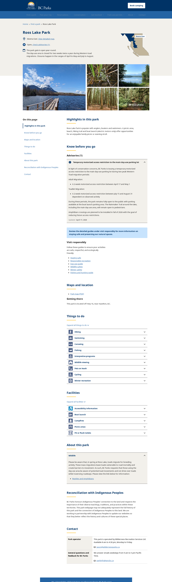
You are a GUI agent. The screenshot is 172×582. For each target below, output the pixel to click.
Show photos (136, 105)
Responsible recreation (80, 261)
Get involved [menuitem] (96, 15)
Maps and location (32, 139)
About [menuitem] (130, 15)
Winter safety (76, 269)
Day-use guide (76, 264)
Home (25, 24)
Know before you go (33, 132)
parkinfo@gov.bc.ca (105, 560)
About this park (31, 160)
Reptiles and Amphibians (83, 478)
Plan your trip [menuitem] (46, 15)
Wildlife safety (76, 266)
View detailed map (46, 39)
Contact (27, 174)
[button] (107, 162)
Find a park (35, 24)
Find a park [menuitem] (31, 15)
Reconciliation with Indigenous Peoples (41, 167)
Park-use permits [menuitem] (114, 15)
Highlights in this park (35, 126)
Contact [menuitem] (142, 15)
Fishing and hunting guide (81, 272)
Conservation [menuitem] (80, 15)
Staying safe (75, 258)
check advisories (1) (41, 44)
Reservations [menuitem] (62, 15)
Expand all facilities (76, 401)
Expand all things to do (78, 325)
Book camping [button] (136, 5)
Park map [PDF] (77, 294)
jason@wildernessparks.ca (108, 547)
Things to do (29, 146)
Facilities (28, 153)
